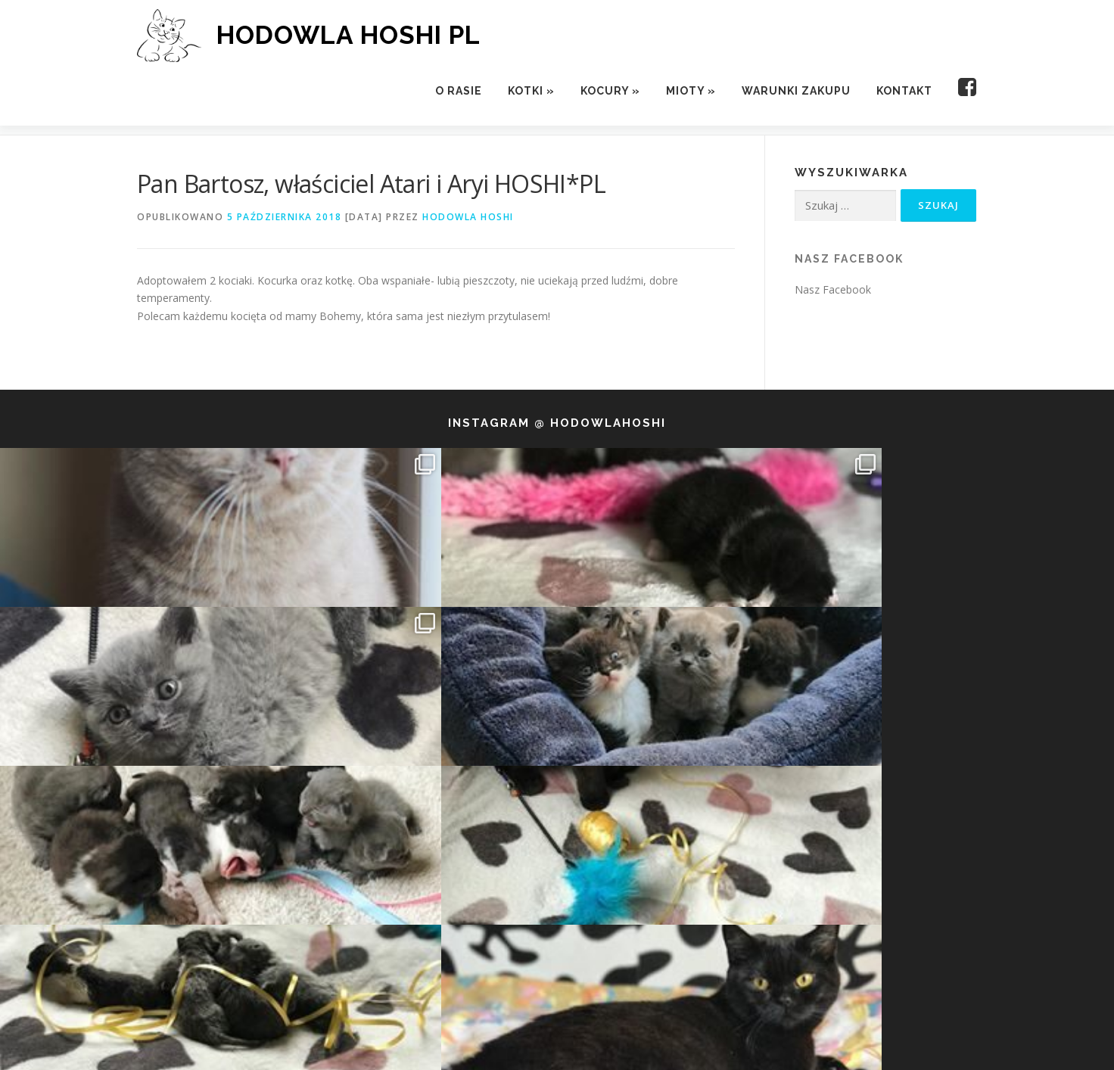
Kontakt (904, 91)
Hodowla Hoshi (468, 216)
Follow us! (559, 785)
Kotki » (531, 91)
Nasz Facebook (849, 259)
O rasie (458, 91)
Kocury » (610, 91)
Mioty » (691, 91)
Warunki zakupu (796, 91)
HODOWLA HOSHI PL (348, 35)
